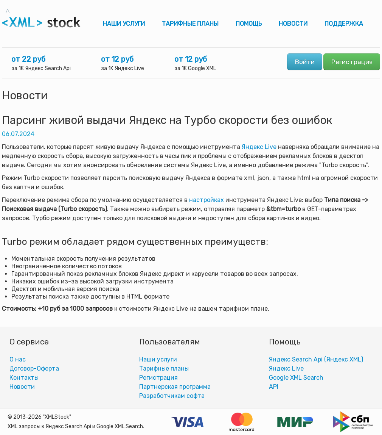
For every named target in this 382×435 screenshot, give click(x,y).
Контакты (24, 377)
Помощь (249, 23)
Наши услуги (124, 23)
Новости (293, 23)
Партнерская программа (175, 386)
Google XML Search (296, 377)
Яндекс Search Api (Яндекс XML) (316, 359)
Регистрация (352, 62)
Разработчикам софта (172, 395)
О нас (17, 359)
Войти (305, 62)
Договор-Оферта (34, 368)
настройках (206, 199)
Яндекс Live (259, 146)
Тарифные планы (190, 23)
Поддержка (344, 23)
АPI (273, 386)
